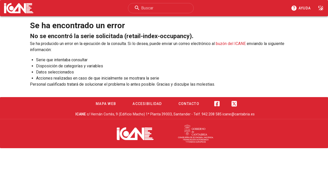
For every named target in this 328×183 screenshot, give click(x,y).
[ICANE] (135, 133)
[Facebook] (216, 103)
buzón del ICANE (231, 43)
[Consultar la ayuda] (302, 8)
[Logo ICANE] (18, 8)
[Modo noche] (321, 8)
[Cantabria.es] (196, 133)
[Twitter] (234, 103)
